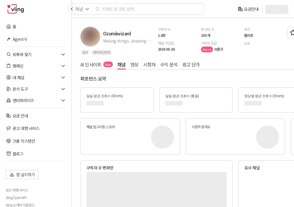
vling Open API (16, 197)
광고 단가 (191, 64)
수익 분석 (169, 64)
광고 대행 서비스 (17, 190)
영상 (134, 64)
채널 (121, 64)
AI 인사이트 (96, 64)
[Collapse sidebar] (72, 9)
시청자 (149, 64)
